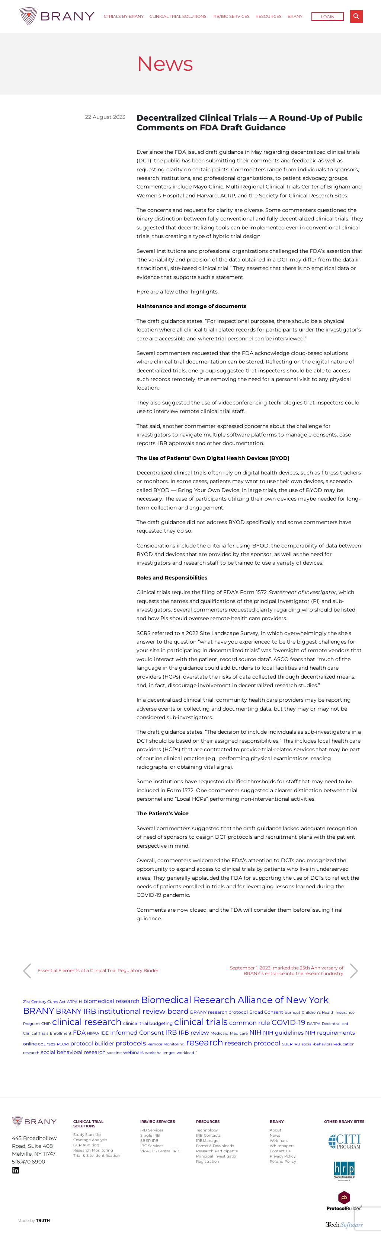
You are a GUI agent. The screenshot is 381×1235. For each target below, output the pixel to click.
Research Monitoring (93, 1150)
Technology (207, 1130)
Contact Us (280, 1151)
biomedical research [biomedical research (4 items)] (111, 1001)
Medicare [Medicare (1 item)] (239, 1033)
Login (327, 16)
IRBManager (208, 1140)
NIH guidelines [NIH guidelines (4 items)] (283, 1032)
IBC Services (151, 1145)
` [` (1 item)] (197, 1052)
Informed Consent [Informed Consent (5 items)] (137, 1032)
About (275, 1130)
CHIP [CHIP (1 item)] (46, 1023)
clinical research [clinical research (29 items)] (87, 1021)
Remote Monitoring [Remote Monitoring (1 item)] (166, 1044)
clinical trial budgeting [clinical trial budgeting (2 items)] (148, 1023)
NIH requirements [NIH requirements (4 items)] (330, 1032)
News (275, 1135)
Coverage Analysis (90, 1139)
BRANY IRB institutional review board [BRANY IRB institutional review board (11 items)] (122, 1011)
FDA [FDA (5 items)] (79, 1032)
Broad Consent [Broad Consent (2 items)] (266, 1012)
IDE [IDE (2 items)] (104, 1033)
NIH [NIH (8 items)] (255, 1032)
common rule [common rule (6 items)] (249, 1022)
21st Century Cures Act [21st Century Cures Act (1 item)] (44, 1001)
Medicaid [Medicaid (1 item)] (219, 1033)
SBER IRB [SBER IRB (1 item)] (291, 1044)
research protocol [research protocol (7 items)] (253, 1043)
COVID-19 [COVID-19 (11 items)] (288, 1022)
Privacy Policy (282, 1156)
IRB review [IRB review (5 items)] (194, 1032)
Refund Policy (283, 1161)
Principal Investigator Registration (216, 1159)
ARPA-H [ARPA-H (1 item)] (74, 1001)
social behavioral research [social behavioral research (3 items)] (73, 1052)
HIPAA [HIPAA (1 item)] (93, 1033)
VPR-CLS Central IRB (159, 1151)
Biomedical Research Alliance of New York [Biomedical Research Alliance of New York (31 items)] (235, 999)
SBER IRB (149, 1140)
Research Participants (217, 1151)
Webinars (279, 1140)
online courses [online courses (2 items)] (39, 1044)
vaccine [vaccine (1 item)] (114, 1052)
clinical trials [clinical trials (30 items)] (201, 1021)
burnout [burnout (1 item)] (292, 1012)
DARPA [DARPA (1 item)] (313, 1023)
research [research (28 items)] (204, 1042)
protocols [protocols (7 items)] (131, 1043)
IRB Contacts (208, 1135)
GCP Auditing (86, 1145)
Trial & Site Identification (96, 1155)
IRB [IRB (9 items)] (171, 1032)
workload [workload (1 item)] (185, 1052)
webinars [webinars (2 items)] (133, 1052)
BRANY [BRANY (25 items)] (38, 1011)
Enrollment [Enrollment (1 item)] (60, 1033)
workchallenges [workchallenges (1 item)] (160, 1052)
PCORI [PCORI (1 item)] (63, 1044)
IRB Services (151, 1130)
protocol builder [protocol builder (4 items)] (92, 1043)
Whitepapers (282, 1145)
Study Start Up (87, 1134)
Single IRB (150, 1135)
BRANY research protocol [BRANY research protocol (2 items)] (219, 1012)
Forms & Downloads (215, 1145)
